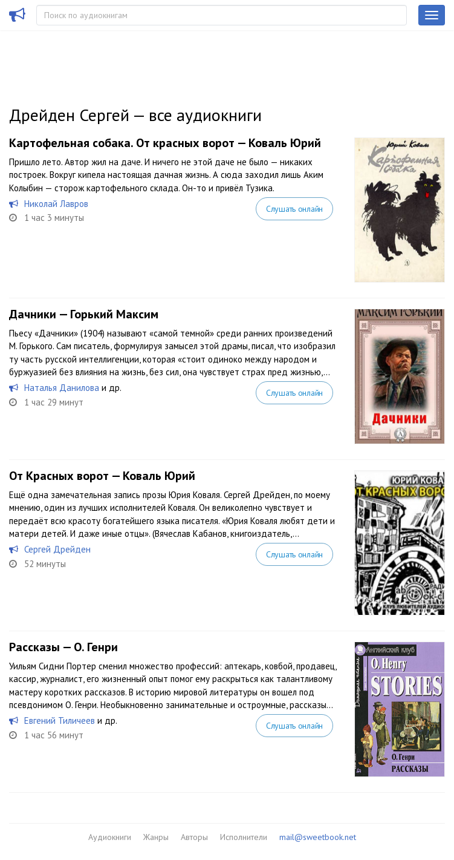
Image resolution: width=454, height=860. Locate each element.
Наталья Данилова (61, 387)
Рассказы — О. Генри (63, 647)
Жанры (156, 837)
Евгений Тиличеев (59, 720)
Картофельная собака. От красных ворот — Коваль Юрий (165, 143)
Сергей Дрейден (57, 549)
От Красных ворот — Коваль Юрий (102, 476)
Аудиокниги (109, 837)
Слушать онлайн (294, 208)
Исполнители (243, 837)
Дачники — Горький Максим (83, 314)
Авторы (194, 837)
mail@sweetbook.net (317, 837)
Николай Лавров (56, 203)
